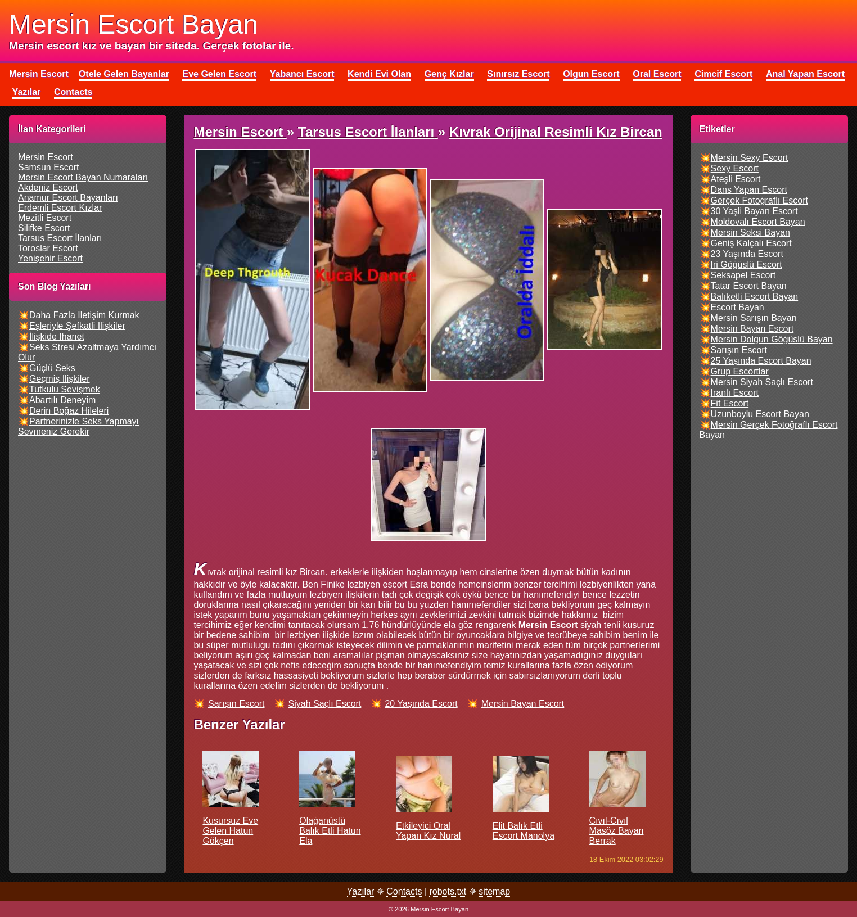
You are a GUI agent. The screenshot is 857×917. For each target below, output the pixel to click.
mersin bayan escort (523, 703)
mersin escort (45, 157)
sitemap (494, 891)
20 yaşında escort (421, 703)
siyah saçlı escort (325, 703)
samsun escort (48, 167)
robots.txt (447, 891)
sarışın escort (236, 703)
